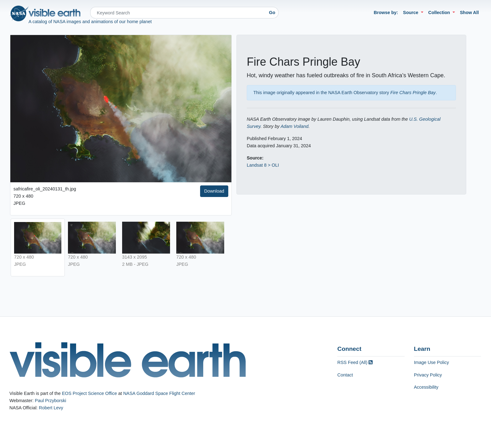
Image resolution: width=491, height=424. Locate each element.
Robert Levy (51, 407)
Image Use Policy (431, 362)
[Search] (178, 12)
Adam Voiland (294, 126)
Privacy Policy (428, 374)
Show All (469, 12)
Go (272, 12)
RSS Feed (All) (355, 362)
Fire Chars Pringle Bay (413, 92)
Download (214, 191)
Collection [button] (440, 12)
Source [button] (411, 12)
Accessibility (426, 387)
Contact (345, 374)
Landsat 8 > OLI (263, 165)
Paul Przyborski (50, 400)
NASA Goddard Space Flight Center (159, 393)
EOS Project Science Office (89, 393)
